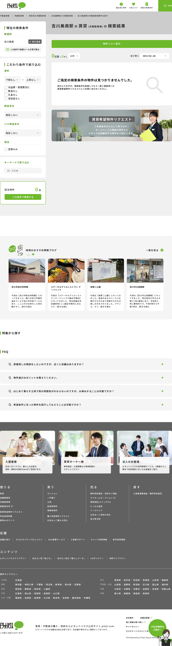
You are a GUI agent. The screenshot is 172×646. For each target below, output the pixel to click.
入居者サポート (78, 539)
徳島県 (136, 593)
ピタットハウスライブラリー (13, 558)
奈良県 (155, 588)
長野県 (127, 584)
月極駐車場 (19, 15)
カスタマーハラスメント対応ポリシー (142, 631)
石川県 (146, 584)
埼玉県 (49, 584)
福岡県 (18, 597)
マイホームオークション (101, 497)
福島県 (165, 580)
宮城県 (146, 580)
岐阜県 (37, 588)
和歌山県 (166, 588)
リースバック (96, 510)
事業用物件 (52, 510)
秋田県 (136, 580)
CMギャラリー (97, 558)
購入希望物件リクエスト (58, 516)
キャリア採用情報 (99, 539)
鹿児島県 (76, 597)
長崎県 (37, 597)
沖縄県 (87, 597)
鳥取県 (37, 593)
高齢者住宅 (5, 506)
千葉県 (39, 584)
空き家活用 (95, 518)
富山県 (155, 584)
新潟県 (136, 584)
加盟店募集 (145, 617)
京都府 (136, 588)
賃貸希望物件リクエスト (11, 511)
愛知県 (18, 588)
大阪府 (117, 588)
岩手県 (127, 580)
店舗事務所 (5, 497)
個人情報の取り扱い (134, 622)
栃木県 (68, 584)
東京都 (18, 584)
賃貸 (2, 493)
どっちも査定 (96, 506)
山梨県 (117, 584)
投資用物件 (52, 506)
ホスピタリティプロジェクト (29, 539)
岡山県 (28, 593)
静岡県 (28, 588)
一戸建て (51, 497)
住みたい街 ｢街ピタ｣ (42, 558)
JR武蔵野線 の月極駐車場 (62, 15)
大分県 (47, 597)
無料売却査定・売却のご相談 (103, 493)
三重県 (47, 588)
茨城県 (77, 584)
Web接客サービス (56, 539)
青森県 (117, 580)
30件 (72, 56)
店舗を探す (5, 539)
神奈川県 (29, 584)
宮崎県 (66, 597)
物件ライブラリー (118, 558)
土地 (49, 502)
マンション (52, 493)
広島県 (18, 593)
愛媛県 (127, 593)
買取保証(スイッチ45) (100, 502)
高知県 (146, 593)
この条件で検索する (23, 197)
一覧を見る (152, 250)
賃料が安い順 (149, 56)
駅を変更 (36, 41)
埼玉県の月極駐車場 (37, 15)
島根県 (47, 593)
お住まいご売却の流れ (100, 514)
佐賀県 (28, 597)
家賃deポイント (7, 520)
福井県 (165, 584)
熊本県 (56, 597)
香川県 (117, 593)
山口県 (56, 593)
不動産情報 (5, 15)
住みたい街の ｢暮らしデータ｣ (71, 558)
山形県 (155, 580)
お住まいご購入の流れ (57, 520)
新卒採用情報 (119, 539)
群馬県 (58, 584)
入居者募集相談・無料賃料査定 (147, 493)
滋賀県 (146, 588)
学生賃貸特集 (6, 516)
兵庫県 (127, 588)
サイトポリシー (132, 626)
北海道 (18, 580)
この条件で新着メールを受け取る (22, 49)
